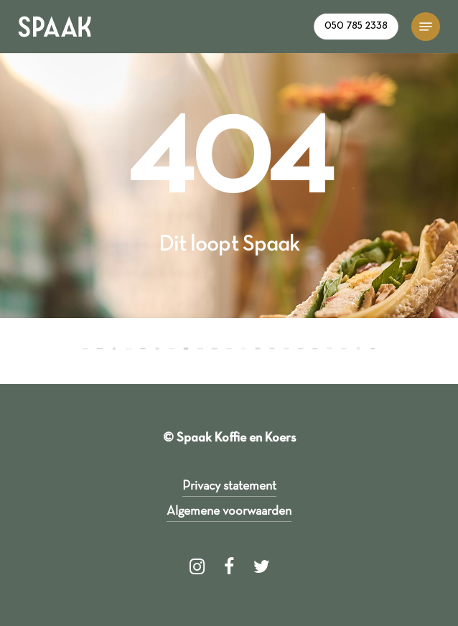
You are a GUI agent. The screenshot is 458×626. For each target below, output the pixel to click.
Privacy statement (229, 486)
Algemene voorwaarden (229, 511)
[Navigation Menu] (425, 26)
